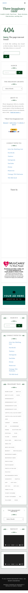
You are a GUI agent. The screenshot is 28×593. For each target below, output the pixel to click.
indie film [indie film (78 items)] (17, 440)
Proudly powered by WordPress (13, 584)
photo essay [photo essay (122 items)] (9, 461)
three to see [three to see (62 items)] (9, 489)
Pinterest (11, 170)
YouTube (11, 163)
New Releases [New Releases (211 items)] (17, 450)
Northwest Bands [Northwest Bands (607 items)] (10, 454)
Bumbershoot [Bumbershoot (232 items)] (9, 398)
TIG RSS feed (12, 178)
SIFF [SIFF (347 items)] (6, 482)
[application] (14, 541)
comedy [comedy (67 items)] (7, 422)
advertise (13, 123)
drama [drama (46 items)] (7, 429)
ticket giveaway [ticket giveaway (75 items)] (10, 493)
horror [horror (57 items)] (14, 436)
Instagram (11, 160)
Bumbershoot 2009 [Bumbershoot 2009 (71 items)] (11, 409)
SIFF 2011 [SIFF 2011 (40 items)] (7, 486)
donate (5, 123)
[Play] (5, 545)
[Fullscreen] (22, 545)
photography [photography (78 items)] (9, 464)
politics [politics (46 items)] (7, 472)
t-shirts (21, 123)
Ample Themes (17, 586)
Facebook (11, 153)
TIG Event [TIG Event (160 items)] (8, 500)
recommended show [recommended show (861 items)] (11, 475)
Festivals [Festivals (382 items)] (8, 433)
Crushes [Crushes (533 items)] (15, 422)
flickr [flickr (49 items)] (7, 436)
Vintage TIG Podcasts (15, 174)
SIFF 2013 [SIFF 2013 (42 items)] (16, 486)
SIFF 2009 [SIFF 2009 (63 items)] (13, 482)
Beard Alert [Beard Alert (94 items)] (9, 391)
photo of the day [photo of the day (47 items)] (10, 468)
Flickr (10, 167)
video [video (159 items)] (16, 500)
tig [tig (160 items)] (20, 496)
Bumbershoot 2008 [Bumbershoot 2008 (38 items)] (11, 405)
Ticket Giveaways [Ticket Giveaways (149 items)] (10, 496)
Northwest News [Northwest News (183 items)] (10, 457)
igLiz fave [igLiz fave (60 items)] (8, 440)
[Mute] (20, 545)
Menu (5, 3)
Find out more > (15, 112)
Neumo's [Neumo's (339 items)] (7, 450)
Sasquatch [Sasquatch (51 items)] (8, 479)
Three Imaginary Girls (14, 10)
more (14, 124)
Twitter (10, 156)
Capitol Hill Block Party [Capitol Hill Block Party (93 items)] (13, 412)
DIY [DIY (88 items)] (6, 426)
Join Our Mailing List (15, 149)
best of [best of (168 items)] (18, 391)
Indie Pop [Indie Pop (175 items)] (8, 443)
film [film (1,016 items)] (15, 433)
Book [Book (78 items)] (18, 395)
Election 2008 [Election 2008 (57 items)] (16, 429)
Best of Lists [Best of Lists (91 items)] (9, 395)
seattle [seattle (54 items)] (17, 479)
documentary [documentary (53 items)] (14, 426)
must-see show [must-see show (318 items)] (9, 447)
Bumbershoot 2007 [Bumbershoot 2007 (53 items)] (11, 402)
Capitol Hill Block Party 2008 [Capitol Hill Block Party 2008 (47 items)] (13, 418)
